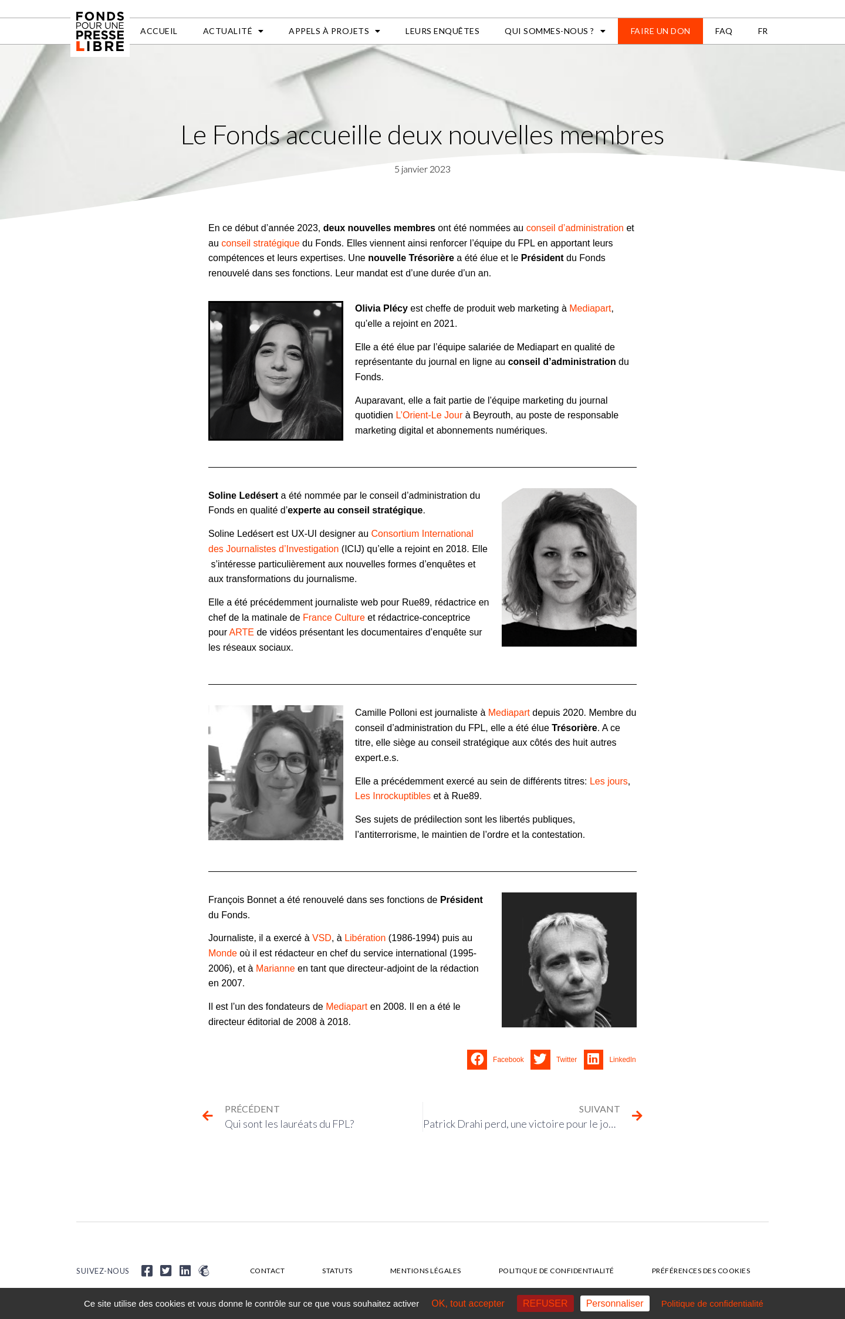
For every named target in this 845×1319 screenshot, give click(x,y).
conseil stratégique (260, 243)
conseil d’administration (575, 228)
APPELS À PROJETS (335, 31)
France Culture (334, 618)
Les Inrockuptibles (393, 796)
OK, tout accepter (468, 1303)
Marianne (275, 968)
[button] (498, 1060)
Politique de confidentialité (556, 1270)
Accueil (159, 31)
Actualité (233, 31)
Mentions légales (425, 1270)
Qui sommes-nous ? (555, 31)
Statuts (337, 1270)
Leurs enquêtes (442, 31)
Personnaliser (615, 1303)
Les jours (609, 781)
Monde (222, 953)
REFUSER (545, 1303)
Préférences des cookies (701, 1270)
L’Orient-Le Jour (429, 415)
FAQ (724, 31)
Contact (267, 1270)
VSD (322, 938)
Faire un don (661, 31)
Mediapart (590, 308)
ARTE (241, 632)
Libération (365, 938)
